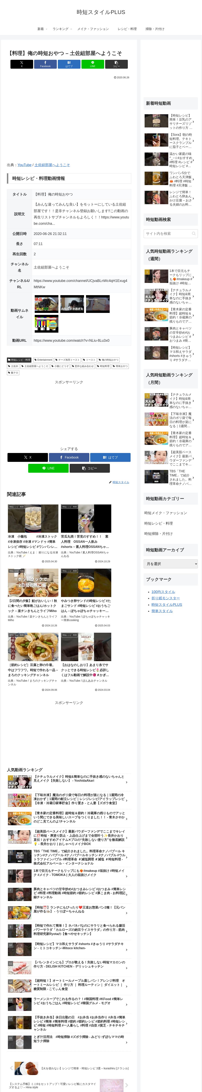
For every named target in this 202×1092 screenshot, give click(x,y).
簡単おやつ (120, 366)
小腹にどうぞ (60, 366)
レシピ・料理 (120, 1079)
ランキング (69, 1079)
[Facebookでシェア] (48, 64)
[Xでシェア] (27, 64)
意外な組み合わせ (83, 366)
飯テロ (13, 372)
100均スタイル (163, 592)
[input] (171, 233)
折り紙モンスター (166, 598)
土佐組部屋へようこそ (52, 165)
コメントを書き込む (69, 1041)
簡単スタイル (162, 611)
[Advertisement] (69, 413)
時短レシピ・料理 (19, 359)
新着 (55, 1079)
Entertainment (43, 359)
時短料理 (103, 366)
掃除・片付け (141, 1079)
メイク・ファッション (94, 1079)
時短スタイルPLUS (167, 605)
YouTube (25, 165)
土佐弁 (13, 366)
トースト (89, 359)
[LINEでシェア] (90, 64)
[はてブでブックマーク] (69, 64)
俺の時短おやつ (108, 359)
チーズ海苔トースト (67, 359)
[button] (111, 64)
